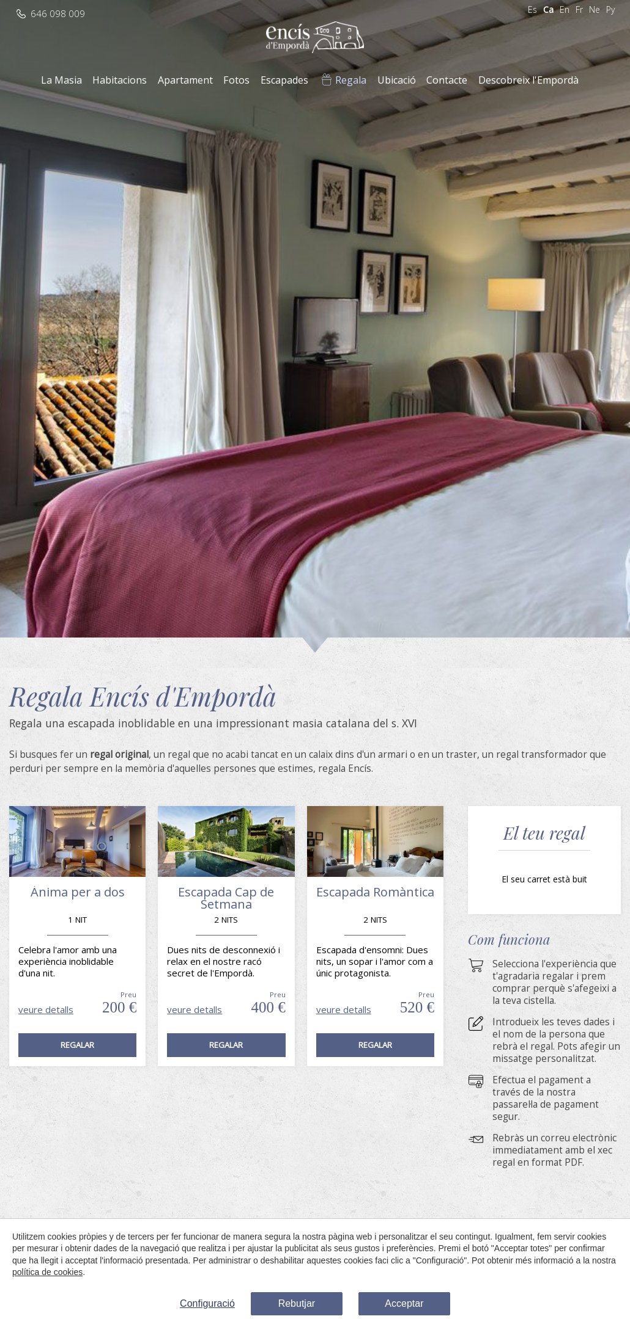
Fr (579, 9)
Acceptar (404, 1303)
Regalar (77, 1044)
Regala (350, 80)
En (564, 9)
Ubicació (396, 80)
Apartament (185, 80)
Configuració (207, 1303)
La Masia (61, 80)
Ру (610, 9)
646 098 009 (58, 13)
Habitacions (119, 80)
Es (532, 9)
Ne (594, 9)
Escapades (284, 80)
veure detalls (45, 1009)
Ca (548, 9)
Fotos (236, 80)
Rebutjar (296, 1303)
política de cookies (47, 1272)
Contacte (446, 80)
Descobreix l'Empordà (528, 80)
